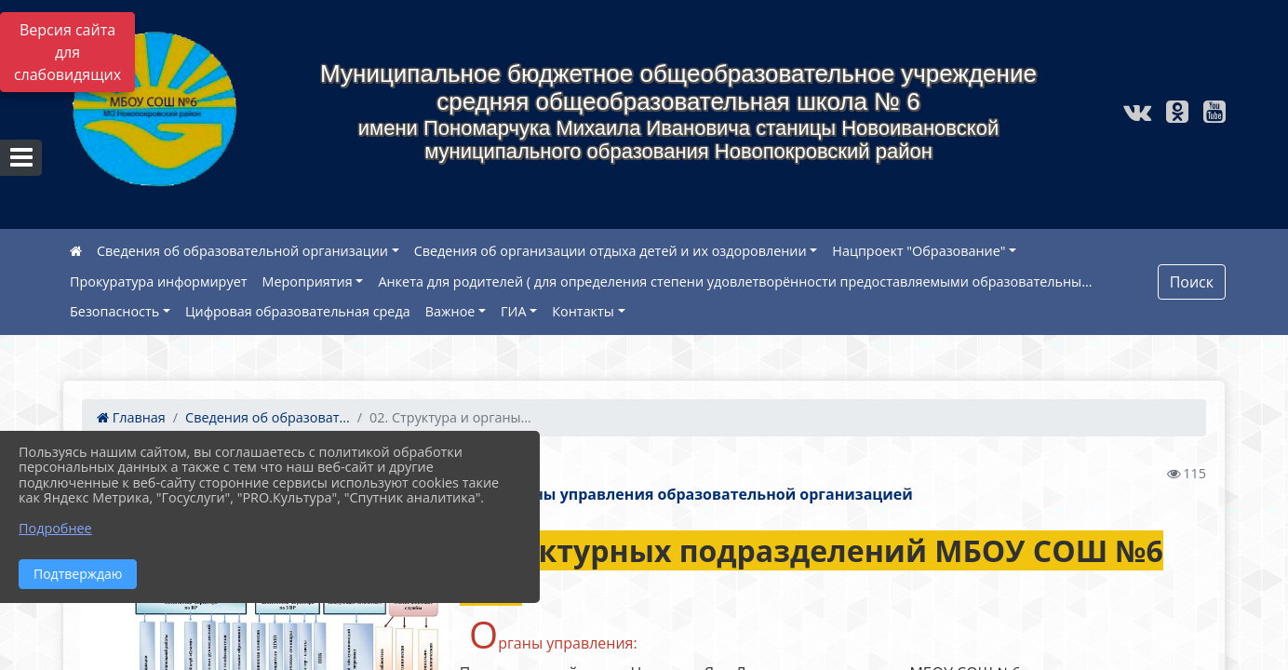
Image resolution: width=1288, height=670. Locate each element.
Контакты (583, 311)
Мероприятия (307, 281)
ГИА (514, 311)
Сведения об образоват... (267, 417)
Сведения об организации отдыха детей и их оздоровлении (610, 251)
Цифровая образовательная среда (297, 311)
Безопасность (114, 311)
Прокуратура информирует (159, 281)
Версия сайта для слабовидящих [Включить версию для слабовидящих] (67, 52)
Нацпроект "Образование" (918, 251)
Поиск (1192, 282)
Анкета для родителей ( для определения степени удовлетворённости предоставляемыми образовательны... (735, 281)
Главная (131, 417)
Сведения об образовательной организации (242, 251)
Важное (450, 311)
